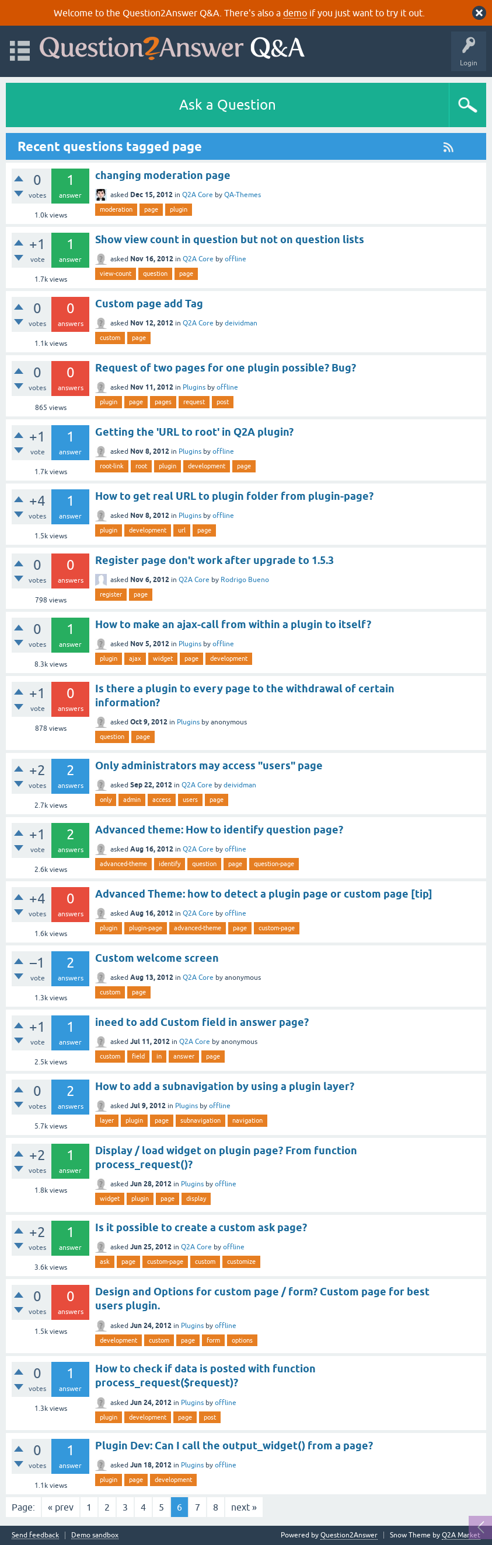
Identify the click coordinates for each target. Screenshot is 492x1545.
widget (163, 658)
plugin (178, 209)
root (141, 466)
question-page (274, 863)
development (206, 466)
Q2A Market (461, 1535)
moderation (116, 209)
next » (244, 1507)
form (213, 1340)
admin (132, 799)
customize (241, 1261)
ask (105, 1261)
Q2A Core (197, 195)
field (138, 1056)
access (161, 799)
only (105, 799)
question (155, 273)
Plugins (194, 387)
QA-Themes (242, 195)
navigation (247, 1120)
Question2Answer (349, 1535)
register (111, 594)
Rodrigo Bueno (245, 580)
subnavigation (200, 1120)
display (196, 1198)
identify (169, 863)
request (194, 401)
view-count (115, 273)
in (159, 1056)
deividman (241, 323)
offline (235, 259)
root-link (112, 466)
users (190, 799)
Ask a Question (227, 105)
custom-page (277, 927)
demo (295, 13)
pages (163, 401)
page (151, 209)
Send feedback (35, 1535)
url (182, 530)
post (223, 401)
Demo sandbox (94, 1535)
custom (110, 337)
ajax (135, 658)
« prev (61, 1507)
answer (183, 1056)
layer (107, 1120)
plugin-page (145, 927)
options (242, 1340)
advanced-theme (123, 863)
